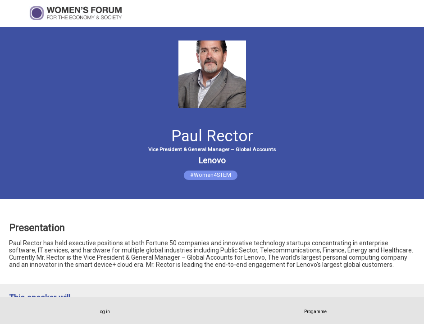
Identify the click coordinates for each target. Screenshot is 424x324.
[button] (13, 13)
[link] (103, 310)
